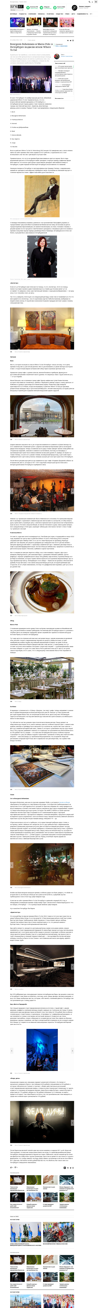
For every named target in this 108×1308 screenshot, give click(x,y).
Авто (73, 14)
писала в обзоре (64, 802)
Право (67, 14)
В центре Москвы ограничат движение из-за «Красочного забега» (66, 31)
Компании (32, 14)
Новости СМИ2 (14, 1216)
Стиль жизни (31, 40)
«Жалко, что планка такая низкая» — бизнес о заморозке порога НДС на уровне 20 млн (34, 32)
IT (91, 14)
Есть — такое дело (61, 46)
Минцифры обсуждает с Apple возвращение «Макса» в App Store (17, 31)
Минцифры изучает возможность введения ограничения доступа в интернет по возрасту (50, 32)
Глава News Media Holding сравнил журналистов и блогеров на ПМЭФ (64, 90)
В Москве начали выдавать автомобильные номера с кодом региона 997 (63, 80)
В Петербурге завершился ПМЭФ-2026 (62, 85)
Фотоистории (14, 1219)
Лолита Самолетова (66, 56)
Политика (50, 14)
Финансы (41, 14)
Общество (59, 14)
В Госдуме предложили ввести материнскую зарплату (64, 67)
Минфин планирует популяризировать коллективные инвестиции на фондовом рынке (63, 73)
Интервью (13, 14)
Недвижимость (82, 14)
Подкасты (22, 14)
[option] (42, 329)
